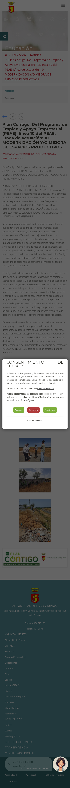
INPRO (40, 420)
